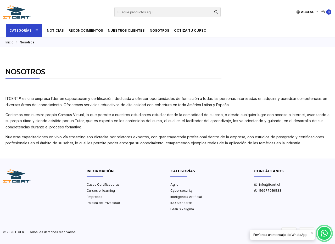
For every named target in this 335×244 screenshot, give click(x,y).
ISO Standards (181, 203)
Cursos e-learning (101, 190)
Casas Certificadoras (103, 184)
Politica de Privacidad (103, 203)
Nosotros (159, 30)
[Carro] (326, 12)
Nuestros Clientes (126, 30)
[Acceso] (307, 12)
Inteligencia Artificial (186, 197)
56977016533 (267, 190)
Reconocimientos (86, 30)
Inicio (9, 42)
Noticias (55, 30)
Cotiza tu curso (190, 30)
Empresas (94, 197)
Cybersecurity (181, 190)
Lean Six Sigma (182, 209)
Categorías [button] (24, 31)
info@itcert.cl (267, 184)
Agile (174, 184)
